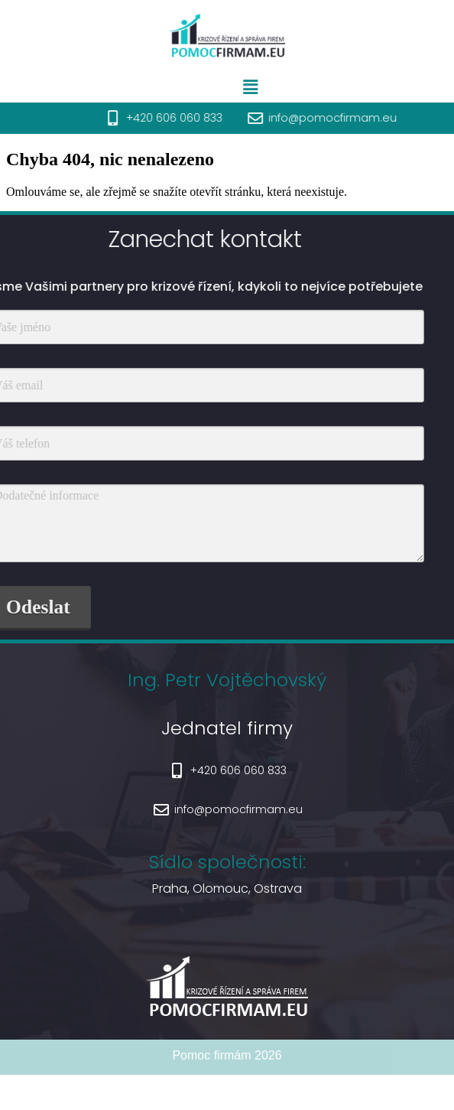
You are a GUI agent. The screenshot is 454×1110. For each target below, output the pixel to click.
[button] (275, 87)
